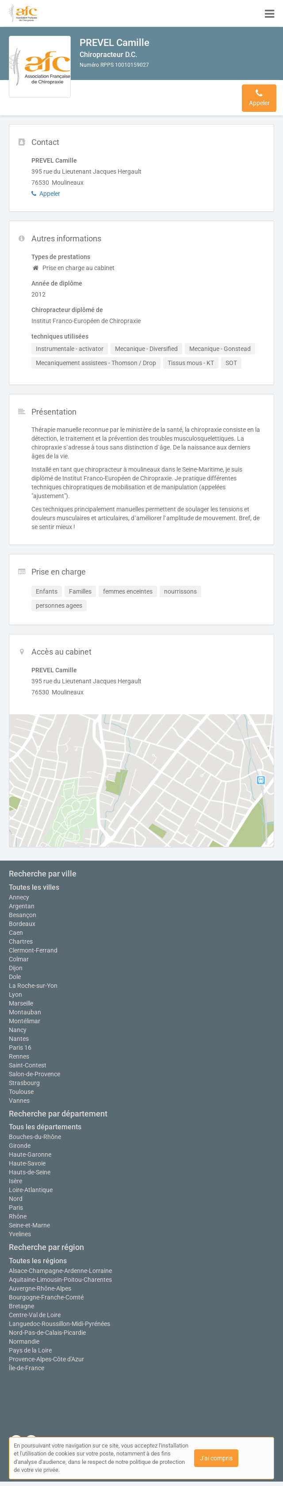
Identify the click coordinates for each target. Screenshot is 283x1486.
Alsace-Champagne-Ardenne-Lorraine (60, 1270)
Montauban (25, 1012)
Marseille (21, 1003)
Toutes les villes (34, 887)
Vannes (19, 1100)
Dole (15, 976)
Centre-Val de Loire (35, 1314)
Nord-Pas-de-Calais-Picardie (47, 1332)
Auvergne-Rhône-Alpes (40, 1288)
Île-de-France (26, 1368)
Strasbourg (24, 1082)
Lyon (15, 994)
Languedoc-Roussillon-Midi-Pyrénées (59, 1323)
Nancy (18, 1029)
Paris (16, 1207)
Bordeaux (22, 923)
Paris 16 (20, 1047)
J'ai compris (216, 1458)
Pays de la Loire (30, 1350)
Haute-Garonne (30, 1154)
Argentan (21, 906)
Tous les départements (45, 1127)
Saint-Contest (27, 1065)
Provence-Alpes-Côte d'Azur (46, 1359)
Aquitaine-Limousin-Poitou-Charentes (60, 1279)
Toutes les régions (38, 1261)
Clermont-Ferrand (33, 950)
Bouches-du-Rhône (35, 1136)
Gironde (20, 1145)
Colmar (19, 959)
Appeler (45, 193)
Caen (16, 932)
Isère (15, 1181)
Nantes (19, 1038)
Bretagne (21, 1306)
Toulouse (21, 1091)
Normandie (24, 1341)
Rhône (18, 1216)
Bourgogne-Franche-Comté (46, 1297)
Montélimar (24, 1021)
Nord (16, 1198)
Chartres (21, 941)
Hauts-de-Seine (29, 1172)
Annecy (19, 897)
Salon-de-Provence (34, 1074)
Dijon (16, 968)
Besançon (22, 914)
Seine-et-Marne (29, 1225)
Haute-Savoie (27, 1163)
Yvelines (20, 1234)
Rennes (19, 1056)
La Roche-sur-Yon (33, 985)
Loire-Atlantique (31, 1189)
